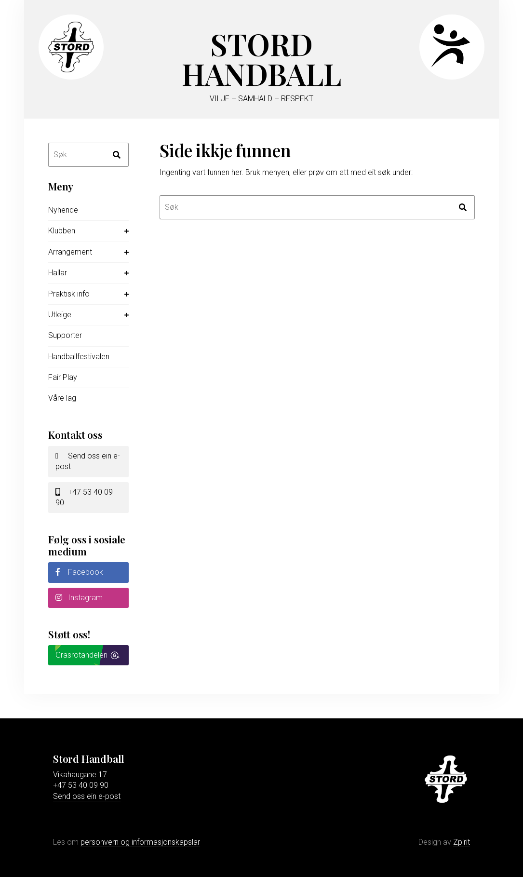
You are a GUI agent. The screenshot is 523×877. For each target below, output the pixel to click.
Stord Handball (261, 59)
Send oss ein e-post (87, 461)
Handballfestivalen (78, 356)
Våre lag (62, 398)
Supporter (65, 335)
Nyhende (63, 210)
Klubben (61, 230)
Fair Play (62, 377)
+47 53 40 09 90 (84, 497)
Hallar (57, 272)
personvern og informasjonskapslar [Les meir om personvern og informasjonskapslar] (140, 842)
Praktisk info (69, 293)
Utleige (59, 314)
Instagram (79, 597)
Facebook (79, 572)
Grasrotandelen (81, 655)
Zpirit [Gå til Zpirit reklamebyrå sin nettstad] (461, 842)
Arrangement (70, 251)
